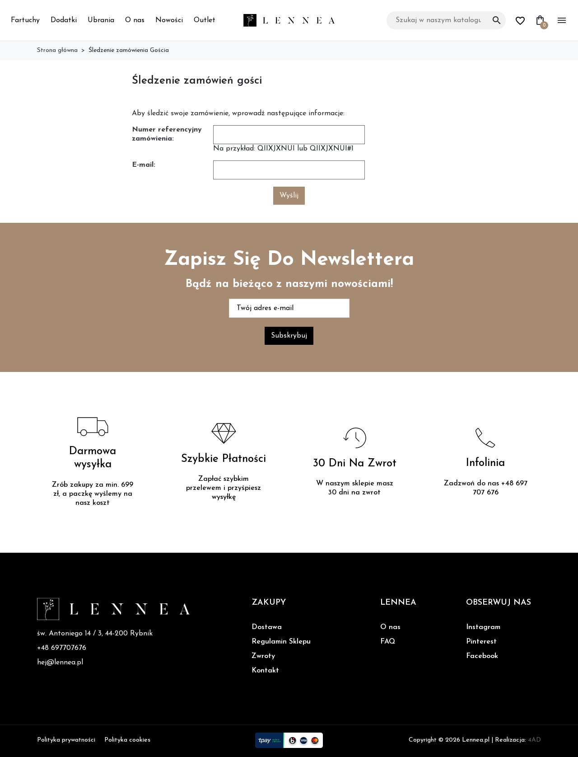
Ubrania (101, 20)
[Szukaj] (446, 20)
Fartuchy (25, 20)
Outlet (204, 20)
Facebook (482, 656)
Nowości (169, 20)
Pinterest (481, 641)
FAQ (387, 641)
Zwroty (263, 656)
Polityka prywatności (66, 740)
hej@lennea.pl (60, 662)
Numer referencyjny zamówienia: (167, 134)
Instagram (483, 627)
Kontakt (265, 670)
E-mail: (143, 165)
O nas (134, 20)
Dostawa (267, 627)
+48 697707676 (61, 648)
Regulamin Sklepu (281, 641)
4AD (534, 740)
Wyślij (289, 195)
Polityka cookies (127, 740)
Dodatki (64, 20)
